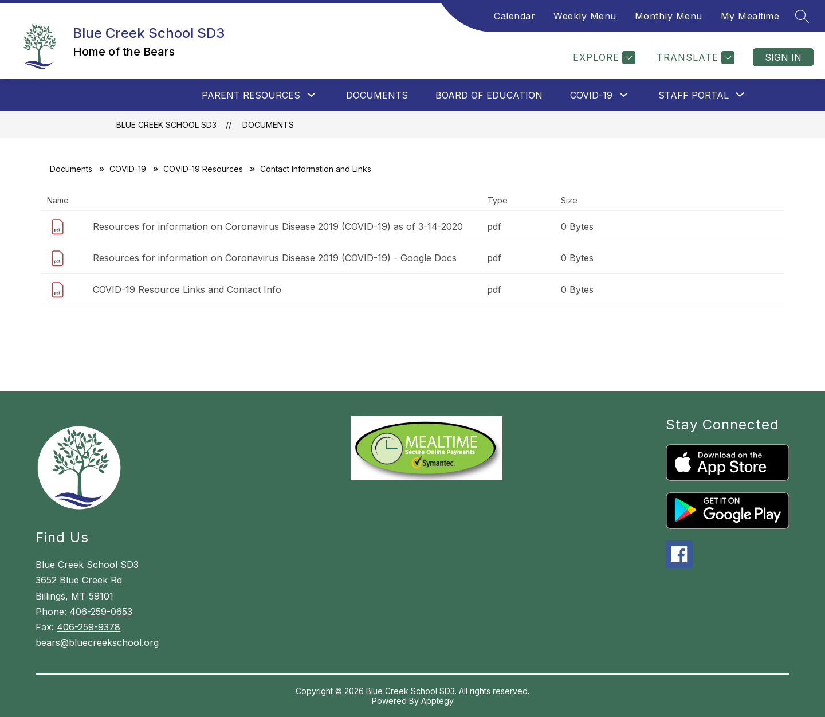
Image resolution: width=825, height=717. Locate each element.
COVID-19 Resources (203, 169)
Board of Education (489, 95)
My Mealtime (750, 16)
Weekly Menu (584, 16)
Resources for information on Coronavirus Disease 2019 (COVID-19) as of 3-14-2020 (278, 226)
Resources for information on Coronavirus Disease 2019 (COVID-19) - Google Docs (275, 258)
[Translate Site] (694, 57)
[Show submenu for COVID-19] (591, 95)
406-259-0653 (100, 611)
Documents (377, 95)
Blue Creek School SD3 (166, 125)
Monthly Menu (668, 16)
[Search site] (802, 16)
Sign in (783, 57)
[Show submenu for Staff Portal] (693, 95)
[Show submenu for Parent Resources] (251, 95)
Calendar (514, 16)
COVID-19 (127, 169)
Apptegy (437, 701)
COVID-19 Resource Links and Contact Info (187, 289)
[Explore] (602, 57)
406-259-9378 (88, 627)
